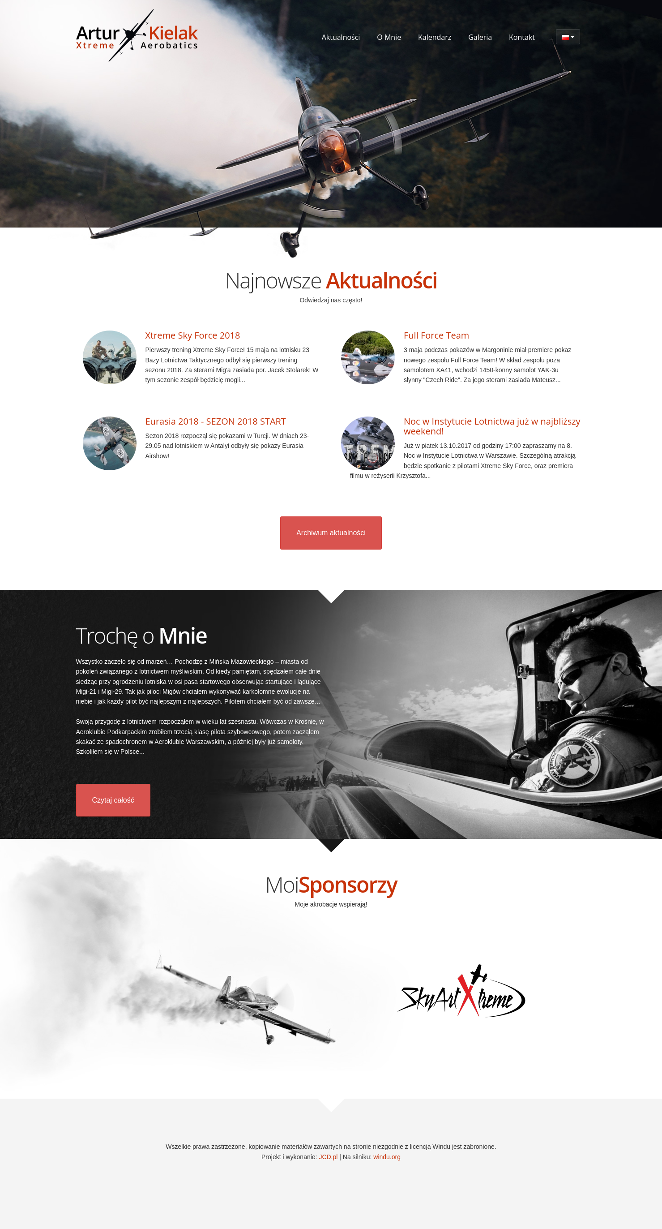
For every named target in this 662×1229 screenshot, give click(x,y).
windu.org (387, 1156)
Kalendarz (434, 37)
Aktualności (341, 37)
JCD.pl (328, 1156)
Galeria (480, 37)
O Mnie (389, 37)
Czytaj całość (113, 800)
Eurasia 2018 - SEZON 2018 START (215, 421)
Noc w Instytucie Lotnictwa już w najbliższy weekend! (492, 426)
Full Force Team (436, 335)
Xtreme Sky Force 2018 (192, 335)
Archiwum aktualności (331, 533)
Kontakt (522, 37)
